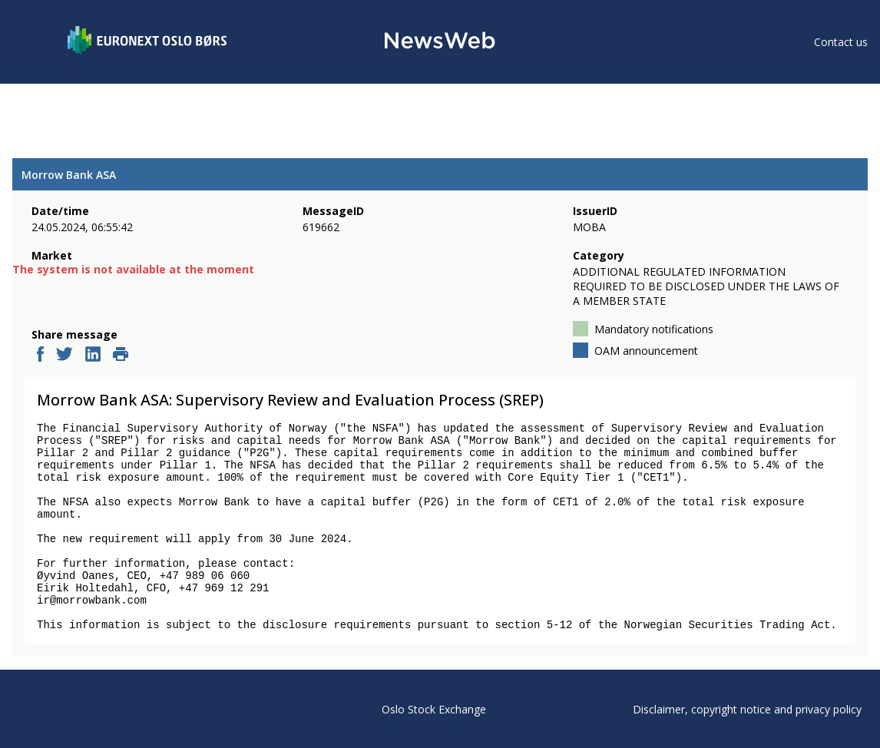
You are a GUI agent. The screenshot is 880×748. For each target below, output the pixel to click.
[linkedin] (93, 355)
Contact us (841, 42)
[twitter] (64, 355)
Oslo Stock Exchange (434, 709)
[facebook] (40, 355)
